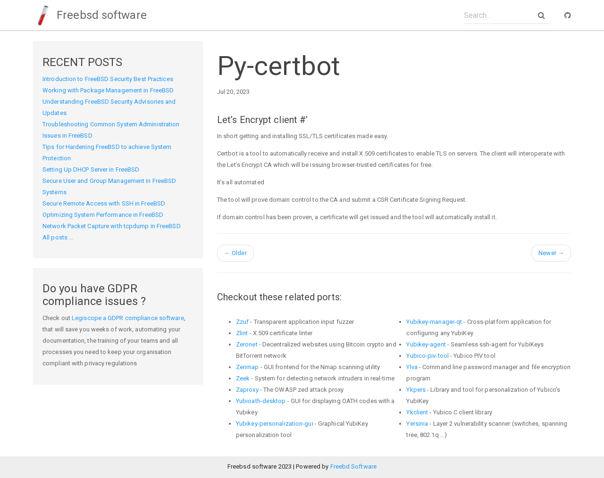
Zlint (242, 333)
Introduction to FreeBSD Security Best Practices (107, 78)
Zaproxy (247, 389)
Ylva (411, 367)
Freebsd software (90, 15)
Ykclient (417, 412)
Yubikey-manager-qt (434, 321)
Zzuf (242, 321)
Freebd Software (353, 466)
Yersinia (417, 423)
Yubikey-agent (425, 344)
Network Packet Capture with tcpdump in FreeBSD (111, 226)
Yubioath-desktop (261, 400)
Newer (551, 252)
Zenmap (247, 367)
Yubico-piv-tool (427, 355)
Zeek (243, 378)
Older (235, 252)
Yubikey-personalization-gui (274, 423)
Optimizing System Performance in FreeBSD (102, 214)
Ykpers (416, 389)
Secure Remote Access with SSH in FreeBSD (103, 203)
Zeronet (247, 344)
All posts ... (57, 237)
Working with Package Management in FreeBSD (108, 90)
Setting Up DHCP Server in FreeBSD (90, 169)
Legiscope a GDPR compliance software (128, 317)
